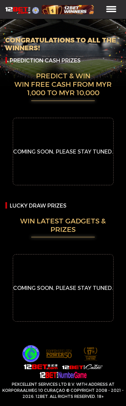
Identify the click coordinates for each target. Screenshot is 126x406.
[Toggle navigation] (111, 9)
